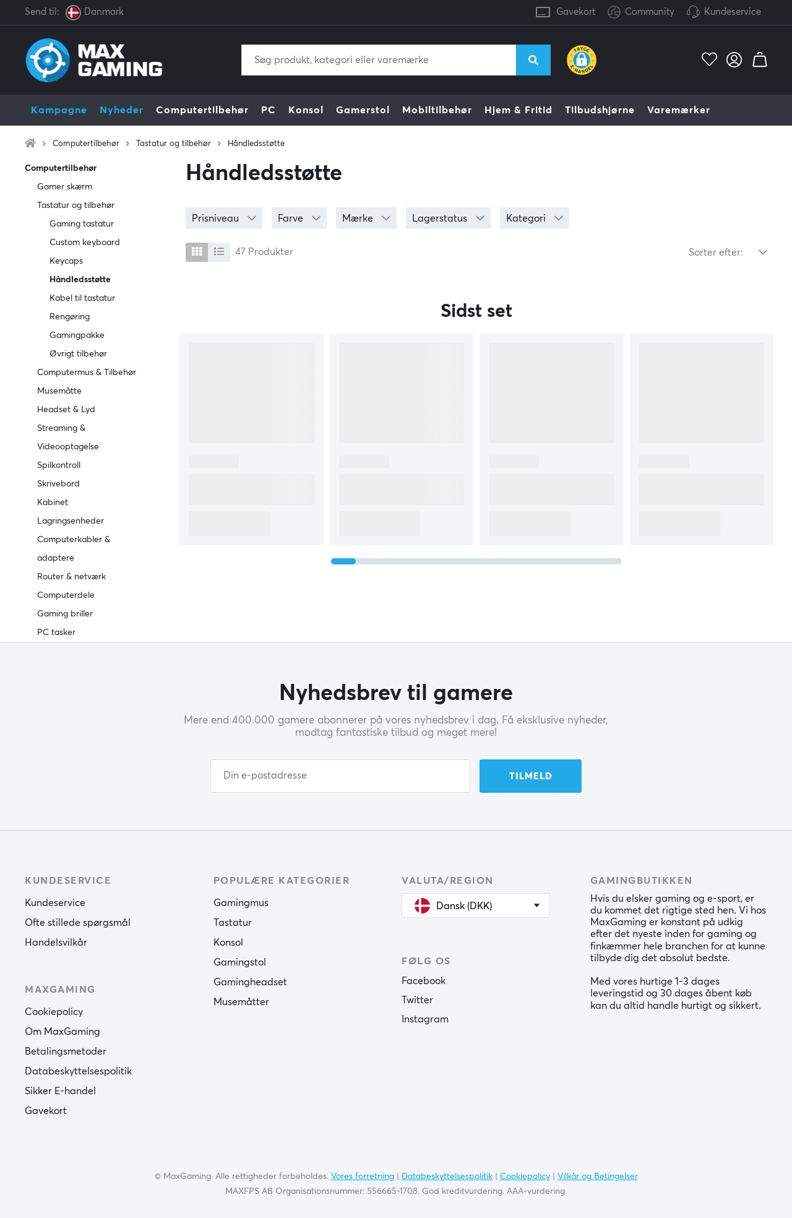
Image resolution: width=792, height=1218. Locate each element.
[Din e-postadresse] (340, 776)
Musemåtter (241, 1002)
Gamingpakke (77, 335)
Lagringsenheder (70, 521)
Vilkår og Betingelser (597, 1176)
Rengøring (70, 317)
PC (268, 110)
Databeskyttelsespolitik (78, 1071)
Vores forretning (362, 1176)
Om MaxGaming (62, 1032)
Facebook (424, 981)
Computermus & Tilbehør (86, 372)
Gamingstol (239, 962)
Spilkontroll (58, 465)
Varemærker (678, 110)
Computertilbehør (202, 110)
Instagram (425, 1019)
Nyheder (122, 110)
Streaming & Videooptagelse (68, 437)
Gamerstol (363, 110)
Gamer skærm (64, 187)
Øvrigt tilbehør (78, 354)
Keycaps (66, 261)
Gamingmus (241, 903)
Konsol (306, 110)
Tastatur (232, 923)
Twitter (417, 1000)
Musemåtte (59, 391)
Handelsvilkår (56, 943)
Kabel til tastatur (82, 298)
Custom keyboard (85, 242)
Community (641, 13)
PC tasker (56, 632)
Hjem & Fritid (518, 110)
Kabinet (52, 502)
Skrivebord (58, 484)
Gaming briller (65, 614)
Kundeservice (732, 12)
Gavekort (575, 12)
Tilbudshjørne (600, 110)
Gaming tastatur (82, 224)
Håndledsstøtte (256, 144)
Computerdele (66, 595)
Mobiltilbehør (437, 110)
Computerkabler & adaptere (73, 549)
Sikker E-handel (60, 1091)
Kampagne (59, 110)
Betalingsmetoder (65, 1051)
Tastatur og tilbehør (173, 144)
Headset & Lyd (66, 409)
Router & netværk (71, 576)
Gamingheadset (250, 982)
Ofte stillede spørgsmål (78, 923)
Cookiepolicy (54, 1012)
